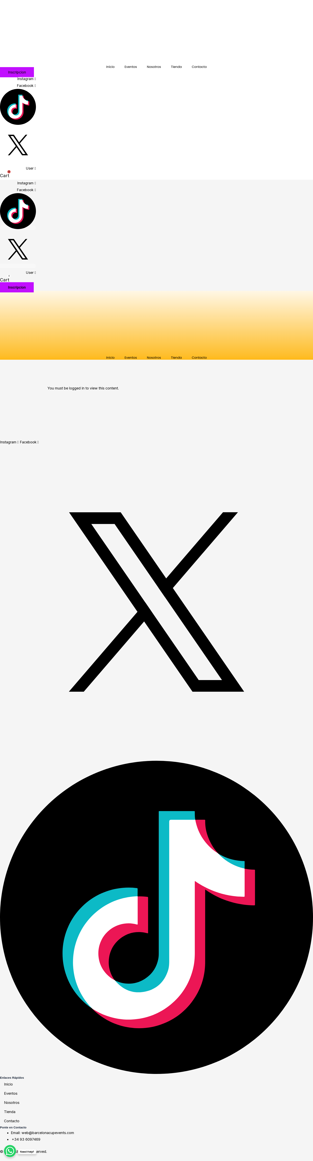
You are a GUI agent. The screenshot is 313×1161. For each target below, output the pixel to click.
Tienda (176, 67)
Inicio (110, 67)
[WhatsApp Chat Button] (10, 1151)
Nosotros (154, 67)
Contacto (199, 67)
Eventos (131, 67)
